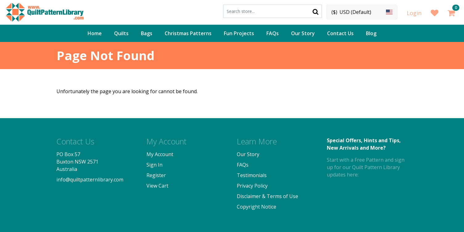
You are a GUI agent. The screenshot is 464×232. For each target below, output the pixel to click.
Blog (371, 33)
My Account (159, 154)
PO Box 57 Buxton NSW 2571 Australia (77, 161)
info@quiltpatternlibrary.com (89, 179)
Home (95, 33)
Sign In (154, 164)
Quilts (121, 33)
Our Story (303, 33)
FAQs (272, 33)
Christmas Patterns (188, 33)
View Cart (157, 185)
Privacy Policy (252, 185)
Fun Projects (239, 33)
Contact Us (340, 33)
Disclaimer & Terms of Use (267, 196)
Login (414, 13)
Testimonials (252, 175)
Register (156, 175)
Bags (146, 33)
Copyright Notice (256, 206)
